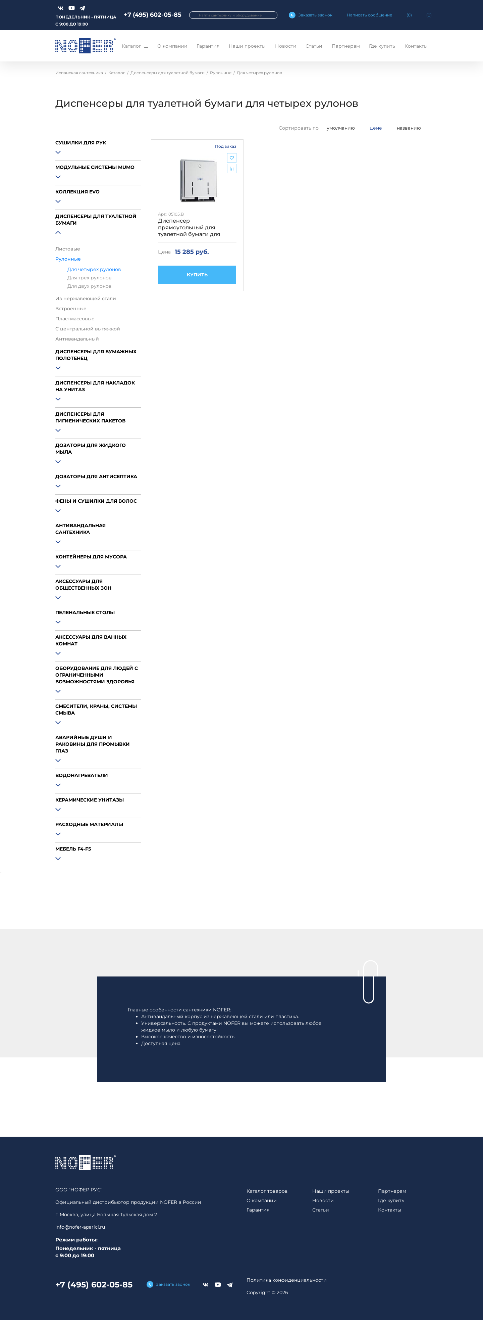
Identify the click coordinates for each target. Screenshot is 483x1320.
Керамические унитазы (89, 800)
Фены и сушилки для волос (96, 501)
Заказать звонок (315, 14)
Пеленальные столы (85, 612)
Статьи (314, 46)
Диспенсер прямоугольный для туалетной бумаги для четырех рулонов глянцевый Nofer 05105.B (193, 228)
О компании (172, 46)
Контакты (416, 46)
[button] (98, 153)
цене (376, 128)
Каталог (131, 46)
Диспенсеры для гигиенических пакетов (90, 417)
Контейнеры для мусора (91, 557)
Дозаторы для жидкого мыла (90, 448)
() (409, 14)
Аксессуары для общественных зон (83, 584)
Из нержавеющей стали (85, 298)
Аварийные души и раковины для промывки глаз (92, 744)
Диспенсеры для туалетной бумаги (96, 219)
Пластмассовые (75, 319)
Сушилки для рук (80, 143)
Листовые (67, 249)
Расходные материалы (89, 824)
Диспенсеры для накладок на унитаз (95, 386)
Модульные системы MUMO (95, 167)
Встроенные (71, 309)
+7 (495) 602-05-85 (152, 14)
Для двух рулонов (89, 286)
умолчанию (341, 128)
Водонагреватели (81, 775)
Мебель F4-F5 (73, 849)
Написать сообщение (369, 14)
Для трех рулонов (89, 278)
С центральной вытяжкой (87, 329)
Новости (286, 46)
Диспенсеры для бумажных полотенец (96, 355)
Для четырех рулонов (94, 269)
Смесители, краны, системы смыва (96, 709)
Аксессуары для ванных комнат (90, 640)
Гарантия (208, 46)
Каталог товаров (267, 1191)
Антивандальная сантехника (80, 528)
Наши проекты (247, 46)
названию (409, 128)
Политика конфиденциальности (287, 1280)
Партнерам (346, 46)
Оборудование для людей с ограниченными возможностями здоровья (96, 675)
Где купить (382, 46)
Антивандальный (77, 339)
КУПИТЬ (197, 275)
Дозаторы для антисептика (96, 476)
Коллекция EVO (77, 192)
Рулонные (68, 259)
